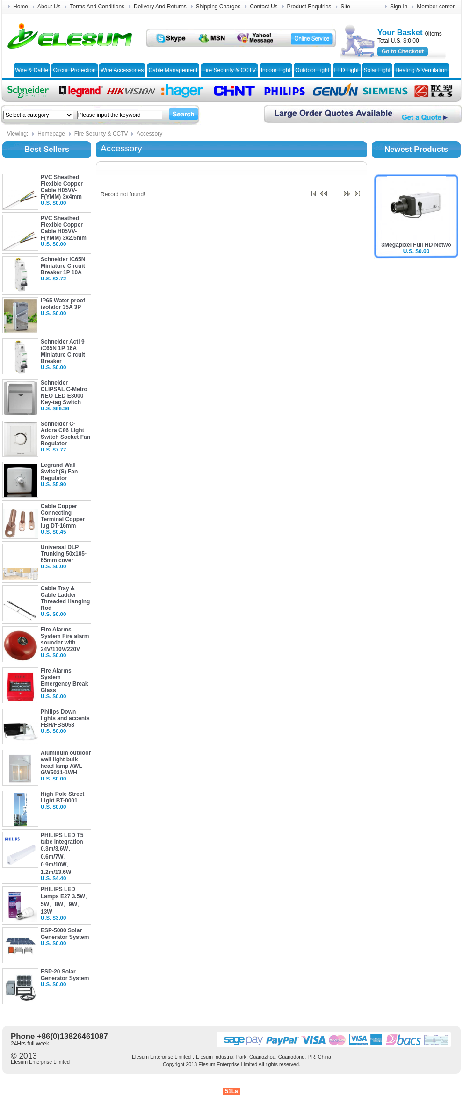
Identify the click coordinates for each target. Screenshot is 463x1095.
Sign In (398, 6)
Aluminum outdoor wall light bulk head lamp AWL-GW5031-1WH (66, 763)
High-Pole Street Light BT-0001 (62, 797)
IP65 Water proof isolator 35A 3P (63, 303)
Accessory (149, 133)
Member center (436, 6)
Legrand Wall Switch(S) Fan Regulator (59, 471)
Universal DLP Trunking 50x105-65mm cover (64, 554)
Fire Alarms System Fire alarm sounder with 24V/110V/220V (65, 639)
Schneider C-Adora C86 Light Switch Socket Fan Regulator (65, 434)
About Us (48, 6)
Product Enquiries (309, 6)
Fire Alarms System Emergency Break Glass (64, 680)
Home (20, 6)
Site (345, 6)
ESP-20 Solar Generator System (65, 974)
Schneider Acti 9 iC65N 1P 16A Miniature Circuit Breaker (63, 351)
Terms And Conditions (97, 6)
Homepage (51, 133)
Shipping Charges (218, 6)
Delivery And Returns (160, 6)
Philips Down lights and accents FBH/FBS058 (65, 718)
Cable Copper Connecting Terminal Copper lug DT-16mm (63, 516)
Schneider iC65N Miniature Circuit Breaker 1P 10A (63, 266)
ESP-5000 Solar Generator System (65, 933)
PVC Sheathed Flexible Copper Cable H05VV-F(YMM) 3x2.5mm (64, 228)
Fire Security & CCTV (101, 133)
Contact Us (263, 6)
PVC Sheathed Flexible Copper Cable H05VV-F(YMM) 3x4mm (62, 187)
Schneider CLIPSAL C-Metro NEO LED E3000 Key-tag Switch (64, 392)
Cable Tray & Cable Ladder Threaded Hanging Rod (65, 598)
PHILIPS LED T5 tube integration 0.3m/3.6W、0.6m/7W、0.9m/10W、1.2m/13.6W (62, 853)
